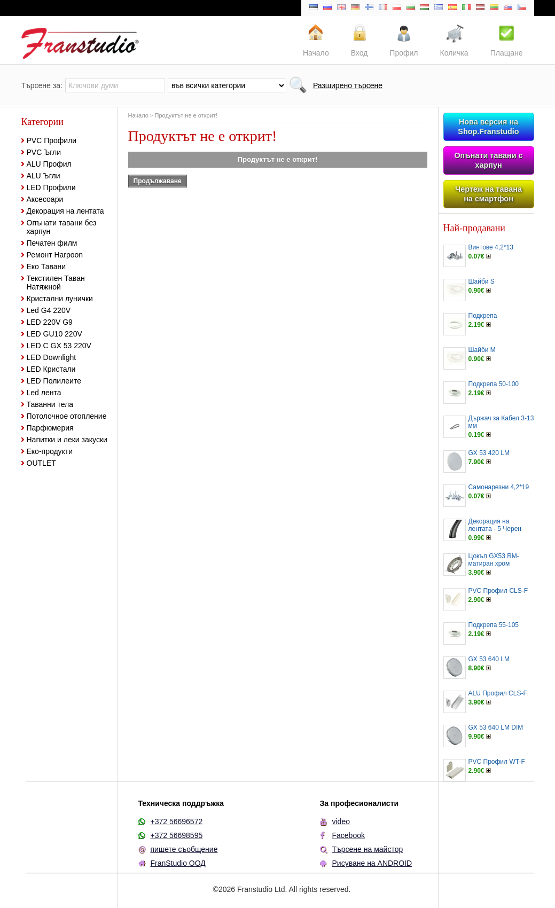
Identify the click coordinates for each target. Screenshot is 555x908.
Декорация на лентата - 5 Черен (494, 525)
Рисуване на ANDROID (372, 863)
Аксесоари (45, 199)
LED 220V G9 (50, 322)
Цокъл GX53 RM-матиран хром (493, 559)
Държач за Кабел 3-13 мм (501, 421)
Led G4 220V (49, 310)
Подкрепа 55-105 (493, 625)
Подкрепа (482, 315)
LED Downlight (51, 357)
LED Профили (51, 187)
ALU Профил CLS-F (497, 693)
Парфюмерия (50, 428)
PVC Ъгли (44, 152)
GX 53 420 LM (489, 453)
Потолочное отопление (67, 416)
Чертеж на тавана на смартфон (488, 194)
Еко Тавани (46, 266)
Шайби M (482, 350)
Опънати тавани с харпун (488, 160)
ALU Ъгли (43, 175)
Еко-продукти (50, 451)
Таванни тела (50, 404)
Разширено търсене (347, 85)
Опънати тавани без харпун (62, 227)
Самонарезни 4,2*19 (498, 487)
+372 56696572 (177, 821)
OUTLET (41, 463)
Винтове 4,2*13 (490, 247)
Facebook (348, 835)
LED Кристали (51, 369)
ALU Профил (49, 164)
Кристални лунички (60, 298)
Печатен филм (52, 243)
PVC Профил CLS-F (498, 590)
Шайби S (481, 281)
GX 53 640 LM (489, 659)
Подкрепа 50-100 (493, 384)
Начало (138, 115)
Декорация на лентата (65, 211)
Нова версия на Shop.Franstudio (488, 127)
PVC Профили (52, 140)
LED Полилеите (54, 381)
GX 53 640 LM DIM (495, 727)
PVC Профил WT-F (496, 761)
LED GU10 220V (54, 334)
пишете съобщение (184, 849)
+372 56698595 (177, 835)
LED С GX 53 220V (59, 345)
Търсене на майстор (367, 849)
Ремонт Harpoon (55, 255)
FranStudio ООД (178, 863)
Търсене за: (41, 85)
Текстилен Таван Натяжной (56, 282)
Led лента (44, 392)
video (341, 821)
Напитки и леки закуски (67, 439)
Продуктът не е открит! (186, 115)
